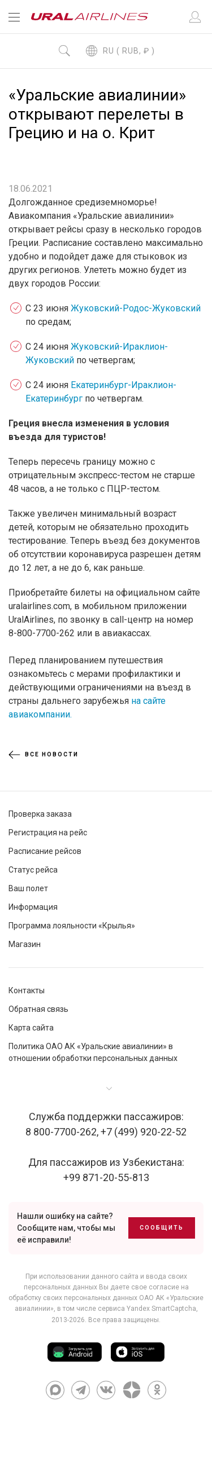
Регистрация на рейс (47, 832)
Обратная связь (38, 1009)
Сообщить (162, 1228)
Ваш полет (28, 888)
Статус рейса (33, 869)
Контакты (26, 990)
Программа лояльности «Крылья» (71, 925)
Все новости (43, 755)
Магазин (24, 944)
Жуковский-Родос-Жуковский (136, 308)
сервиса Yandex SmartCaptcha (147, 1309)
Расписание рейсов (44, 851)
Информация (33, 906)
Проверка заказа (40, 813)
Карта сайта (31, 1027)
